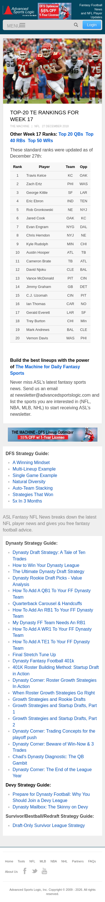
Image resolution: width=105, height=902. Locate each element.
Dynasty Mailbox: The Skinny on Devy (50, 807)
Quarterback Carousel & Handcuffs (47, 603)
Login (92, 24)
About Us (11, 871)
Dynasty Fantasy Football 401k (43, 660)
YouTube (44, 870)
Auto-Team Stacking (33, 488)
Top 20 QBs (71, 134)
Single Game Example (35, 475)
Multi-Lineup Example (34, 469)
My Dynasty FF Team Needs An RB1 (49, 622)
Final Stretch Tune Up (34, 654)
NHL (64, 861)
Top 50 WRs (40, 140)
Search (76, 25)
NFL (32, 861)
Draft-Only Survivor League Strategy (49, 825)
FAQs (92, 861)
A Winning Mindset (31, 462)
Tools (21, 861)
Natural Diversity (29, 481)
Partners (78, 861)
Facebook (24, 870)
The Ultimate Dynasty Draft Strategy (48, 571)
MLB (43, 861)
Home (9, 861)
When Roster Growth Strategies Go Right (54, 692)
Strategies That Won (33, 494)
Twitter (34, 870)
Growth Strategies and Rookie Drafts (49, 699)
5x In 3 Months (27, 501)
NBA (53, 861)
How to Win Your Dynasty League (46, 565)
